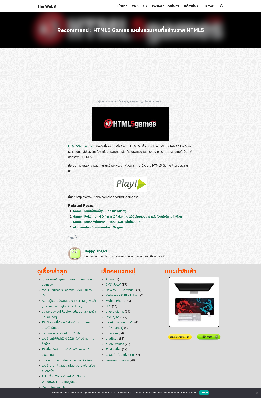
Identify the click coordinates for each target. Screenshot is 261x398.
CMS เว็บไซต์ (113, 285)
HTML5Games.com (81, 146)
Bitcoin (210, 6)
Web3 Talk (139, 6)
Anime (110, 279)
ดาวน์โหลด (112, 339)
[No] (257, 392)
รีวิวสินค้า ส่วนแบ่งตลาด (120, 355)
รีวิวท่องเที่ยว (113, 349)
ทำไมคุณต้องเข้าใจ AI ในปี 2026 (61, 333)
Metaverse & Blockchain (122, 295)
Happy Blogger (130, 101)
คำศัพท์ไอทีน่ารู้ (114, 328)
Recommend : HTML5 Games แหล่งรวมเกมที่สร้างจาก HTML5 (130, 30)
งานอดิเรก (112, 333)
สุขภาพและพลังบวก (117, 360)
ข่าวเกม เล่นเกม (152, 101)
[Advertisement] (130, 75)
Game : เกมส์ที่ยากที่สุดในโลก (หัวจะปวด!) (99, 211)
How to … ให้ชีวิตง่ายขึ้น (120, 290)
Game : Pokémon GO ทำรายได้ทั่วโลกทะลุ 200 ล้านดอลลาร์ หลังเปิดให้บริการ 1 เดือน (127, 216)
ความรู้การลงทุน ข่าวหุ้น (120, 322)
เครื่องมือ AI (192, 6)
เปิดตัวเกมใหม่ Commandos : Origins (98, 227)
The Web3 (46, 6)
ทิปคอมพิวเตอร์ (115, 344)
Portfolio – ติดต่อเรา (165, 6)
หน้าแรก (122, 6)
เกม (72, 237)
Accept (204, 392)
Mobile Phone (115, 301)
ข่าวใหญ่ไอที (113, 317)
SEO (108, 306)
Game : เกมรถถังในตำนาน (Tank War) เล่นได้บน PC (107, 222)
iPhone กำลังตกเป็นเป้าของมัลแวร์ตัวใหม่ (67, 360)
